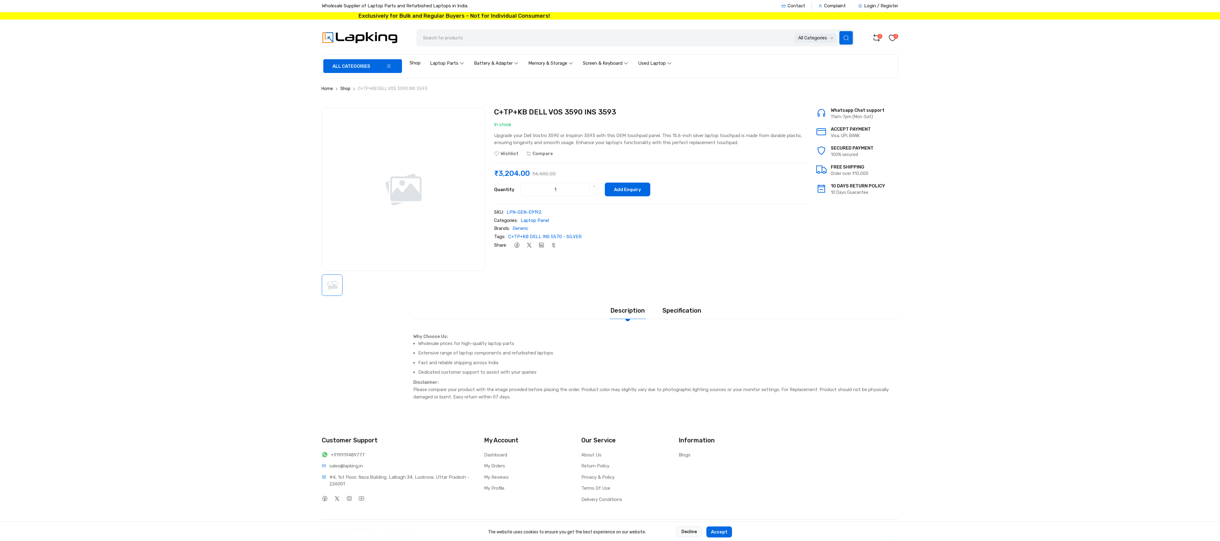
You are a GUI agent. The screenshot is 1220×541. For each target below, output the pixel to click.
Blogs (685, 455)
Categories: (506, 220)
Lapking (358, 529)
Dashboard (495, 455)
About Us (591, 455)
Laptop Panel (535, 220)
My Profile (494, 488)
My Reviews (496, 477)
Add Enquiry (627, 189)
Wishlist (506, 153)
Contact (793, 6)
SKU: (499, 212)
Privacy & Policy (598, 477)
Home (327, 88)
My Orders (494, 466)
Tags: (499, 236)
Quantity (504, 189)
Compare (539, 153)
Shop (415, 63)
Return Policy (595, 466)
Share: (500, 245)
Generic (520, 228)
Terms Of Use (595, 488)
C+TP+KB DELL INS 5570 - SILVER (545, 236)
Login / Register (878, 6)
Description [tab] (627, 310)
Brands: (502, 228)
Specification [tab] (681, 310)
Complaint (832, 6)
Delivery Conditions (601, 499)
